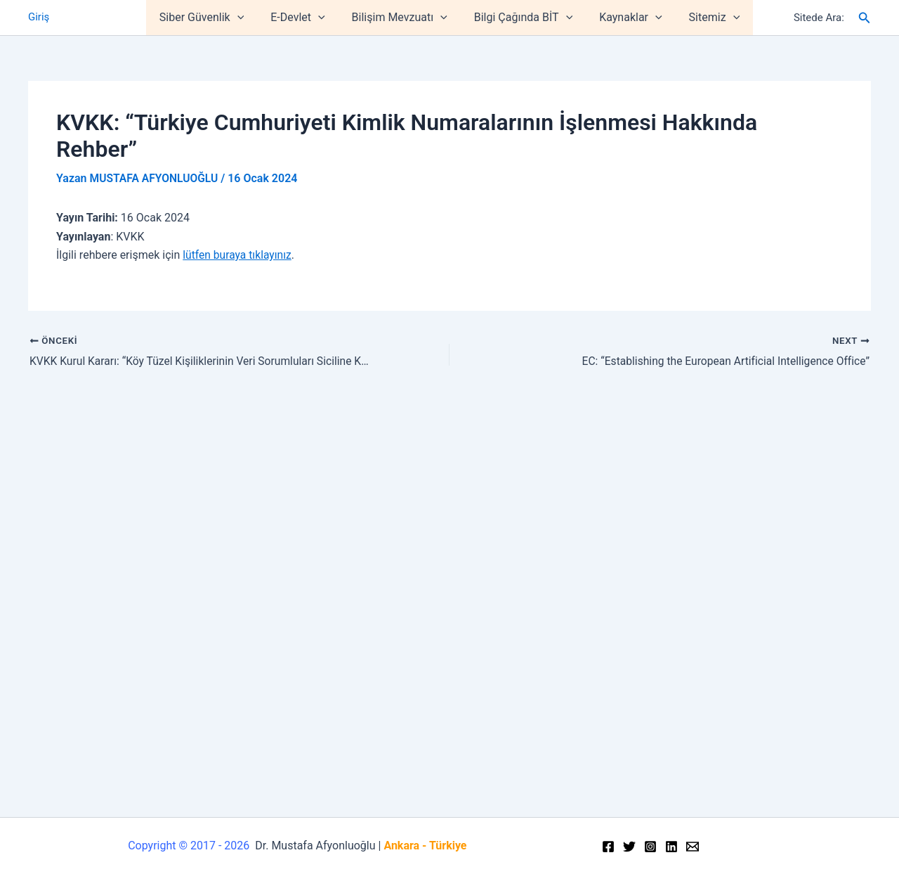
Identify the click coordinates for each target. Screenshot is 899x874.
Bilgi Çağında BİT (521, 17)
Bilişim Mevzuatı (402, 17)
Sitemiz (704, 17)
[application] (248, 17)
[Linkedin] (671, 846)
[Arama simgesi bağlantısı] (864, 18)
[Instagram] (650, 846)
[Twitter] (629, 846)
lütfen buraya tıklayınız (238, 255)
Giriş (38, 17)
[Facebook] (608, 846)
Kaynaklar (624, 17)
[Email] (692, 846)
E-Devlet (304, 17)
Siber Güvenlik (212, 17)
